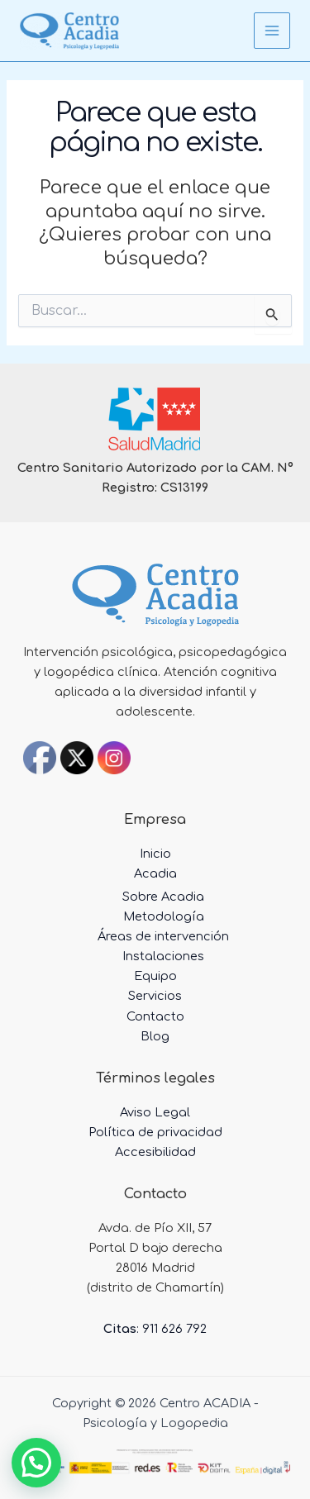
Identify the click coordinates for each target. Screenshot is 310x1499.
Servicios (155, 995)
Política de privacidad (155, 1132)
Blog (155, 1036)
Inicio (155, 853)
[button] (36, 1462)
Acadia (155, 873)
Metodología (163, 916)
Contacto (155, 1016)
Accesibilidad (155, 1152)
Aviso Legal (155, 1112)
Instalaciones (163, 956)
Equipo (155, 976)
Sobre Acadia (163, 896)
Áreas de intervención (163, 936)
